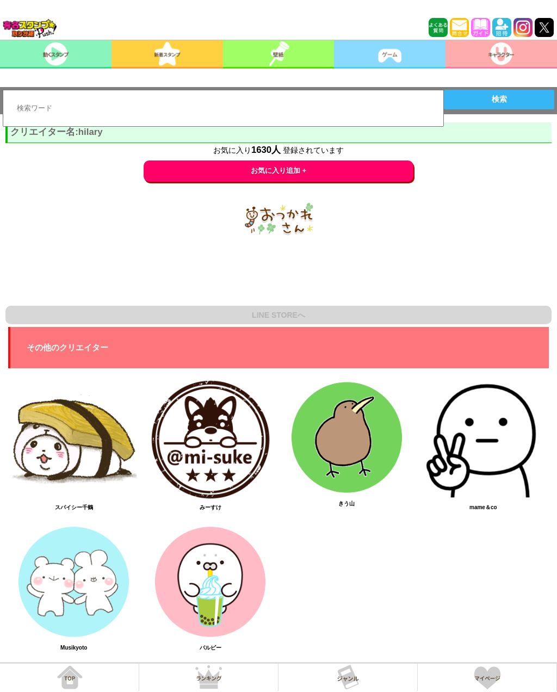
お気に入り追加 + (279, 170)
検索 (499, 99)
